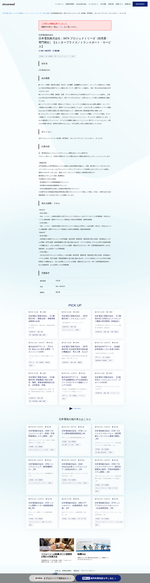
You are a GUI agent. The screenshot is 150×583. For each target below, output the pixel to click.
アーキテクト (82, 395)
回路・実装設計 (114, 331)
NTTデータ (31, 362)
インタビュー (59, 4)
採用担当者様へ (67, 570)
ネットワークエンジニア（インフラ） (37, 483)
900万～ (111, 452)
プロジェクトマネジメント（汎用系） (71, 329)
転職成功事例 (70, 4)
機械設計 (80, 362)
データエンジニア (115, 393)
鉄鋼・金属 (40, 331)
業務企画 (48, 362)
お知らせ (58, 570)
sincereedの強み (81, 4)
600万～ (50, 483)
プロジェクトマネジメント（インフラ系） (38, 449)
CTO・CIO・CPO (82, 518)
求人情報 (103, 4)
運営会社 (76, 570)
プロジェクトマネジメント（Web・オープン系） (107, 488)
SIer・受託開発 (39, 362)
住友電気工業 (32, 331)
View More (75, 408)
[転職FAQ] (93, 551)
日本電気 (31, 446)
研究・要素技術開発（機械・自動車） (37, 334)
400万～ (64, 398)
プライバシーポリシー (88, 570)
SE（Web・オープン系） (68, 444)
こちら (61, 27)
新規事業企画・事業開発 (101, 360)
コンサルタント (93, 4)
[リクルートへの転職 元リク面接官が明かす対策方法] (57, 551)
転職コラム (119, 4)
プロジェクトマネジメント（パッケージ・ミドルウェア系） (109, 521)
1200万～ (31, 365)
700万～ (111, 360)
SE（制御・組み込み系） (101, 452)
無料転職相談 (140, 4)
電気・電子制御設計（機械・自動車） (37, 401)
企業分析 (111, 4)
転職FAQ (128, 4)
